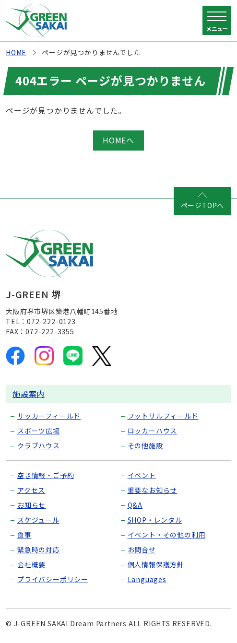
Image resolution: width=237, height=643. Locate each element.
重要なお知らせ (153, 490)
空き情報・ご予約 (45, 475)
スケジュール (38, 520)
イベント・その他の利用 (167, 534)
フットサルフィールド (163, 416)
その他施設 (145, 445)
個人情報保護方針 (156, 564)
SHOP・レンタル (155, 520)
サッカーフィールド (49, 416)
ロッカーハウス (153, 430)
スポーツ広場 (38, 430)
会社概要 (31, 564)
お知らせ (31, 505)
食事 (24, 534)
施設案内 (28, 393)
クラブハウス (38, 445)
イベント (142, 475)
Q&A (135, 505)
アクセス (31, 490)
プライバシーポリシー (52, 579)
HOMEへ (118, 140)
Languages (147, 579)
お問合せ (142, 549)
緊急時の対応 (38, 549)
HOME (16, 52)
